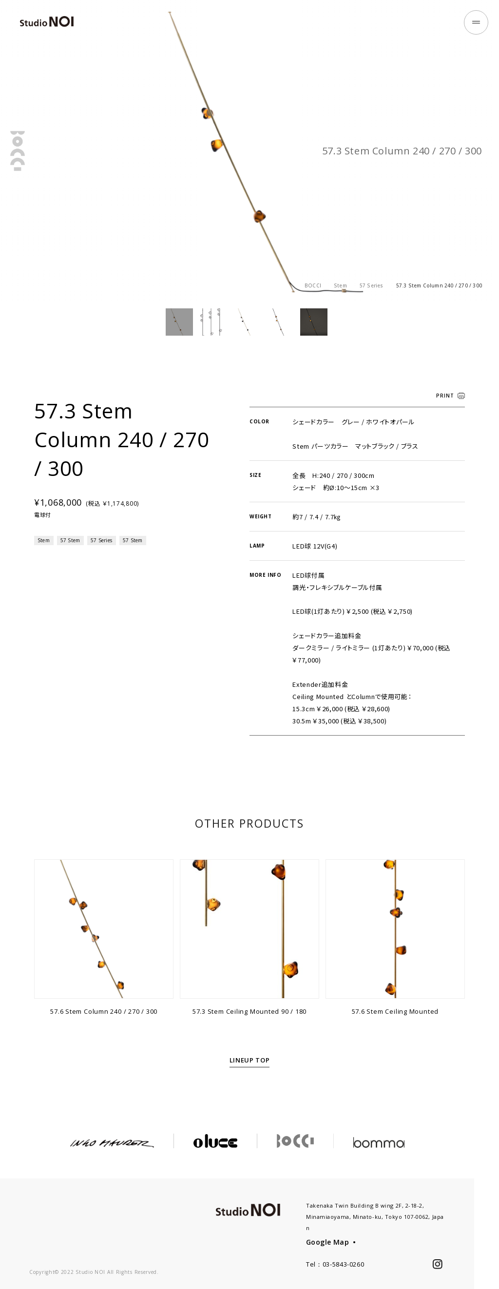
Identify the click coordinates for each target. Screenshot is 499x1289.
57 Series (372, 285)
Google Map (327, 1242)
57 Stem (70, 553)
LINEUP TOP (250, 1073)
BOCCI (313, 285)
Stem (340, 285)
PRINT (445, 408)
